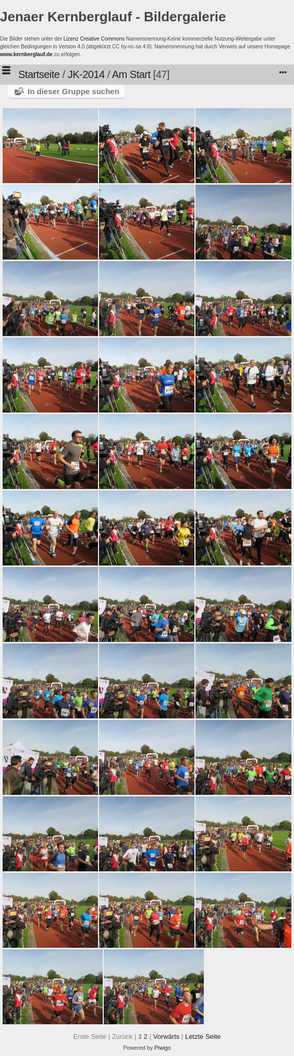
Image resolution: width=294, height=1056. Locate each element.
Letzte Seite (203, 1036)
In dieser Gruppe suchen (73, 91)
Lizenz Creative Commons (94, 39)
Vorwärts (166, 1036)
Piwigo (162, 1048)
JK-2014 (86, 74)
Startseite (38, 74)
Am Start (131, 74)
